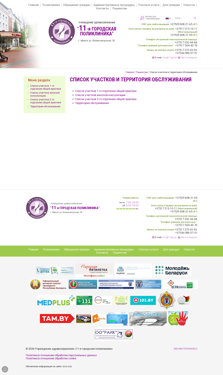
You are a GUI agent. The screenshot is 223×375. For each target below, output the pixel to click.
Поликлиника (51, 5)
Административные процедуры (114, 5)
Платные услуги (148, 5)
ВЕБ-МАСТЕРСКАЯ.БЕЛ (185, 349)
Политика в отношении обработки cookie (51, 358)
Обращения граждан (76, 5)
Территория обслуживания (92, 103)
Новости (189, 5)
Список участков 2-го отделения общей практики (105, 99)
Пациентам (119, 8)
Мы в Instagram (189, 57)
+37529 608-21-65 (181, 24)
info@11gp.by (169, 57)
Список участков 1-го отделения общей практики (105, 91)
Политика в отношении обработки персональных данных (61, 355)
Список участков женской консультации (100, 95)
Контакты (102, 8)
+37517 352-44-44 (186, 42)
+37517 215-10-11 (186, 28)
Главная (33, 5)
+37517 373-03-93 (186, 50)
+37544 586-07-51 (186, 53)
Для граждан (171, 5)
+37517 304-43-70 (186, 45)
